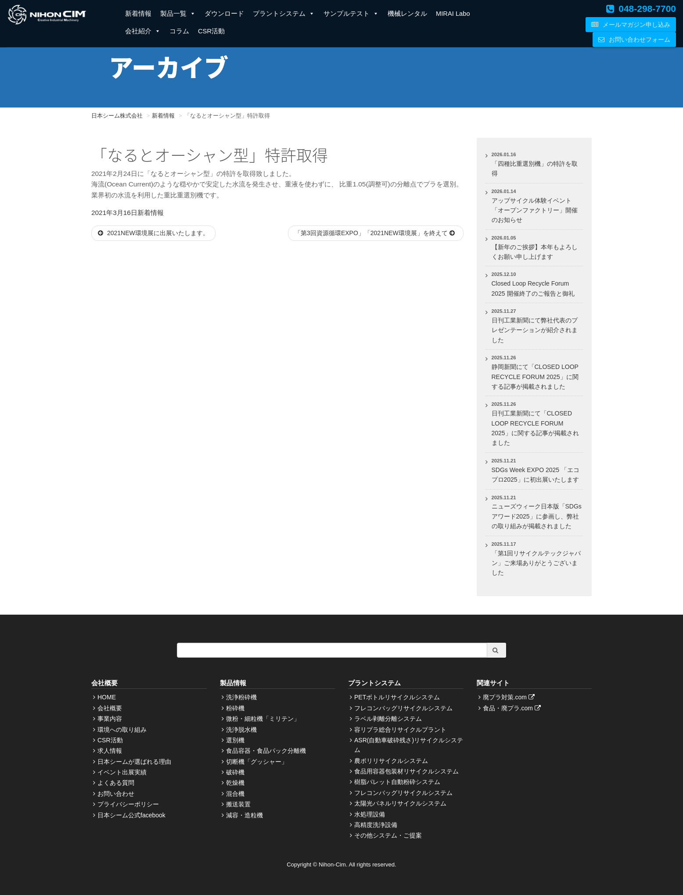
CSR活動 (211, 31)
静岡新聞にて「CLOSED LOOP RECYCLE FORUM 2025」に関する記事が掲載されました (535, 376)
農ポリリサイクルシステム (391, 760)
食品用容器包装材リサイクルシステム (406, 771)
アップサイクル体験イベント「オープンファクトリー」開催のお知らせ (535, 210)
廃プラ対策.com (510, 697)
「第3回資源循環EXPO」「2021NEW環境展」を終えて (376, 232)
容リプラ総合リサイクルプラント (400, 729)
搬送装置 (238, 804)
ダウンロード (224, 13)
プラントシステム (284, 13)
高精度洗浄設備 (375, 824)
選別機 (235, 740)
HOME (106, 697)
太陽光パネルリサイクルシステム (400, 803)
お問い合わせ (115, 793)
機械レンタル (407, 13)
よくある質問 (115, 782)
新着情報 (138, 13)
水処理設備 (369, 814)
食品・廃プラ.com (513, 708)
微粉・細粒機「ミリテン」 (263, 718)
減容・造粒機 (244, 815)
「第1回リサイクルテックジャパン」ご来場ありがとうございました (536, 563)
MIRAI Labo (453, 13)
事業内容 (109, 718)
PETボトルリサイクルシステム (397, 697)
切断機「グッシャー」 (257, 761)
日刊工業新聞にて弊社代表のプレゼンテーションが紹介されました (535, 330)
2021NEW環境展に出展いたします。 (153, 232)
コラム (179, 31)
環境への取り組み (122, 729)
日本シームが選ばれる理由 (134, 761)
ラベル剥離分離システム (388, 718)
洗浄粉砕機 (241, 697)
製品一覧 (178, 13)
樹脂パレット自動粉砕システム (397, 781)
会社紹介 (143, 31)
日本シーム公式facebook (131, 815)
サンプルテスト (351, 13)
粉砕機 (235, 708)
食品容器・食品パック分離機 (266, 750)
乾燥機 (235, 782)
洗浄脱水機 (241, 729)
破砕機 (235, 772)
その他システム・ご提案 (388, 835)
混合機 (235, 793)
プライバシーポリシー (128, 804)
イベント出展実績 (122, 772)
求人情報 (109, 750)
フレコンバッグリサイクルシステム (403, 708)
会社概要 (109, 708)
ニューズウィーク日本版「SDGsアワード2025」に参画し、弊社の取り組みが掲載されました (537, 516)
